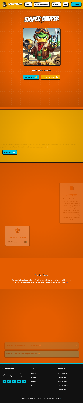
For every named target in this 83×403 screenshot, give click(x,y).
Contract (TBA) (62, 377)
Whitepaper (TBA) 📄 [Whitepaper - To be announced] (50, 77)
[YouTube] (19, 381)
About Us (33, 373)
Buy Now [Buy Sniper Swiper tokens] (76, 4)
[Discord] (24, 381)
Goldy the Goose (62, 381)
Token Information (41, 4)
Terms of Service (63, 385)
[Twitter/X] (4, 381)
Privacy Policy (62, 389)
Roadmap (56, 4)
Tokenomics (34, 377)
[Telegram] (9, 381)
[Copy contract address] (59, 94)
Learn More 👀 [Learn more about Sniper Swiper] (9, 152)
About (28, 4)
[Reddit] (14, 381)
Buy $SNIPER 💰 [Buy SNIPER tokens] (31, 77)
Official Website (62, 373)
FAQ (65, 4)
